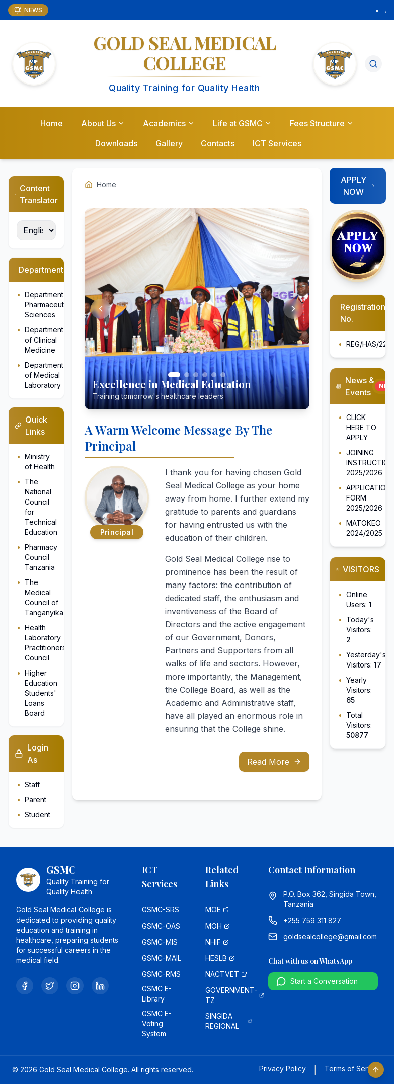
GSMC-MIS (160, 942)
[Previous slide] (101, 309)
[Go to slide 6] (222, 374)
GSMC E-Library (157, 993)
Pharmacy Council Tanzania (41, 557)
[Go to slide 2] (186, 374)
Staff (32, 784)
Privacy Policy (282, 1068)
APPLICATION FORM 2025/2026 (368, 497)
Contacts (217, 143)
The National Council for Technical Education (41, 506)
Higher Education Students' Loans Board (41, 693)
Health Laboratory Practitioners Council (45, 642)
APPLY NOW (358, 186)
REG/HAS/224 (368, 344)
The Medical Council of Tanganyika (44, 597)
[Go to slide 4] (204, 374)
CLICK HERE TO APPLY (361, 427)
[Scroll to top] (376, 1070)
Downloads (116, 143)
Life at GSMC (242, 123)
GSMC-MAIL (161, 958)
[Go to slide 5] (213, 374)
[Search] (373, 63)
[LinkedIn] (100, 985)
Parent (35, 799)
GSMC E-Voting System (157, 1023)
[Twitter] (49, 985)
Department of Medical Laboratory (44, 375)
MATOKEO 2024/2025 (364, 528)
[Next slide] (293, 309)
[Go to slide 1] (174, 374)
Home (51, 123)
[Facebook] (24, 985)
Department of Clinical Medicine (44, 339)
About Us (103, 123)
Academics (169, 123)
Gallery (169, 143)
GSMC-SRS (160, 909)
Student (37, 814)
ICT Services (277, 143)
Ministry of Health (40, 461)
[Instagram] (75, 985)
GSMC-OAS (161, 926)
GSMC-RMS (161, 974)
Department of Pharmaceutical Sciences (50, 304)
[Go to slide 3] (195, 374)
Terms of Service (353, 1068)
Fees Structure (322, 123)
